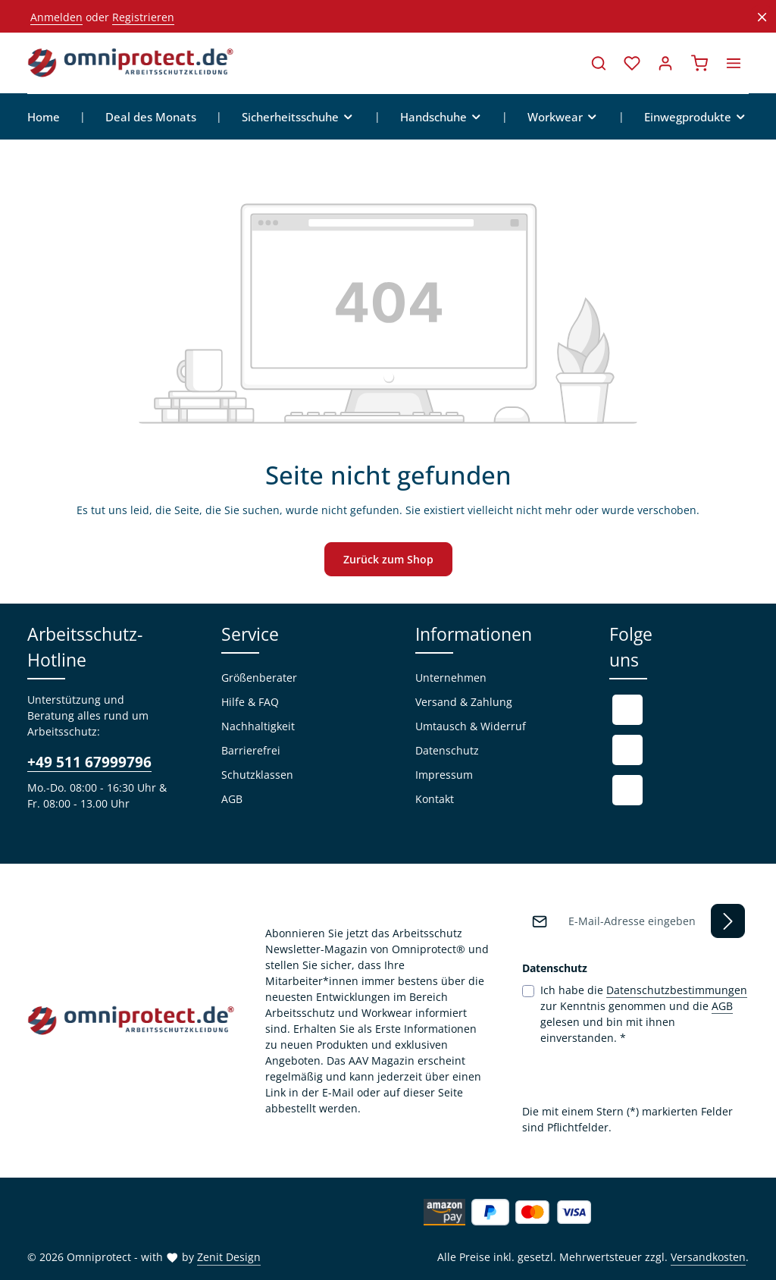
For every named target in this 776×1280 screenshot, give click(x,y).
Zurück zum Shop (388, 560)
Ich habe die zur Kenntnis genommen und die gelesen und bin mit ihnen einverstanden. (643, 1013)
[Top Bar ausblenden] (762, 17)
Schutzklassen (257, 775)
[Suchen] (599, 63)
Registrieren (143, 17)
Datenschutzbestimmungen (676, 990)
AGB (231, 799)
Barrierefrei (250, 751)
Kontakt (434, 799)
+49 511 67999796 (89, 762)
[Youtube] (627, 751)
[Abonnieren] (728, 921)
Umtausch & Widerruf (470, 727)
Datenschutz (447, 751)
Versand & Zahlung (463, 702)
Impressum (444, 775)
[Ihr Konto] (665, 63)
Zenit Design (229, 1257)
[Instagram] (627, 791)
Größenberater (259, 678)
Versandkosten (708, 1257)
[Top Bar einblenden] (733, 63)
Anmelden (56, 17)
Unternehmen (451, 678)
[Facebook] (627, 710)
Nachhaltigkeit (258, 727)
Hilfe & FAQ (250, 702)
